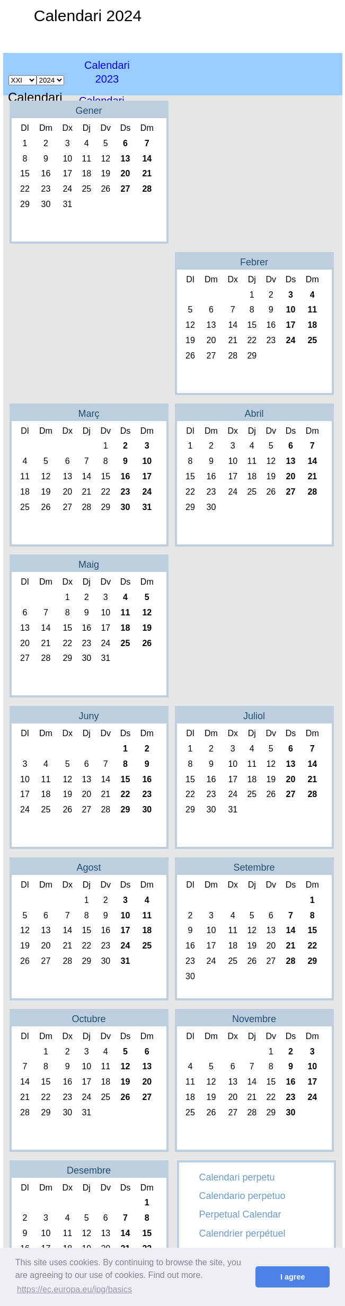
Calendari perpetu (237, 1177)
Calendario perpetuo (242, 1196)
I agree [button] (292, 1277)
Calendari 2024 (87, 15)
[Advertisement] (259, 66)
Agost (88, 867)
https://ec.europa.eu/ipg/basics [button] (74, 1289)
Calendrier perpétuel (242, 1233)
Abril (253, 413)
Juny (88, 716)
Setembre (254, 867)
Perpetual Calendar (240, 1214)
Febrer (254, 262)
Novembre (254, 1019)
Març (89, 413)
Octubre (88, 1019)
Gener (88, 110)
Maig (88, 564)
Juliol (254, 716)
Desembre (89, 1170)
